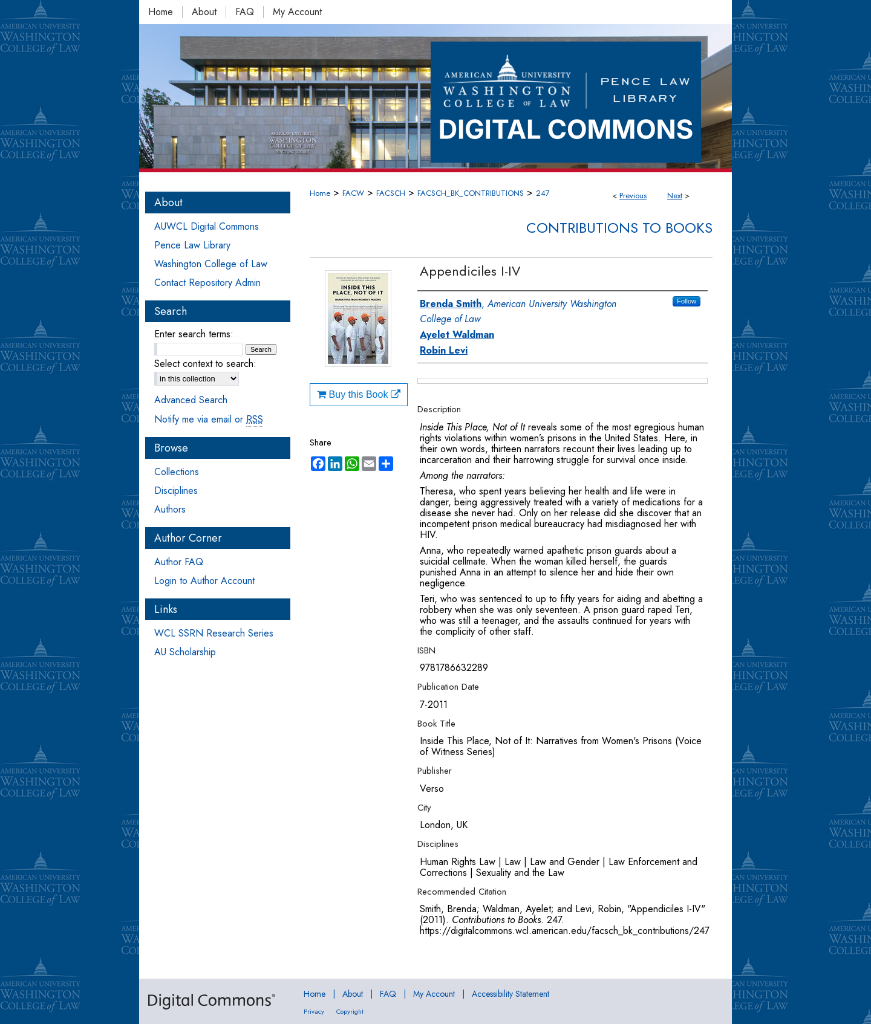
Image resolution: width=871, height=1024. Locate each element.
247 (543, 193)
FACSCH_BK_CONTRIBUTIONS (470, 193)
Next (674, 195)
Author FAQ (178, 562)
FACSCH (390, 193)
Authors (170, 509)
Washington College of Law (210, 264)
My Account (434, 994)
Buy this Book (358, 394)
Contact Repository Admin (207, 283)
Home (320, 193)
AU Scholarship (185, 652)
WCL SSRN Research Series (213, 633)
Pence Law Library (192, 245)
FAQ (388, 994)
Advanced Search (190, 400)
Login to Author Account (204, 581)
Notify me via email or (208, 419)
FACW (353, 193)
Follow (686, 301)
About (352, 994)
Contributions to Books (619, 227)
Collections (176, 472)
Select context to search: (205, 364)
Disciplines (176, 490)
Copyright (350, 1011)
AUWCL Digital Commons (206, 226)
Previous (633, 195)
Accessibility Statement (510, 994)
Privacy (314, 1011)
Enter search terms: (193, 334)
